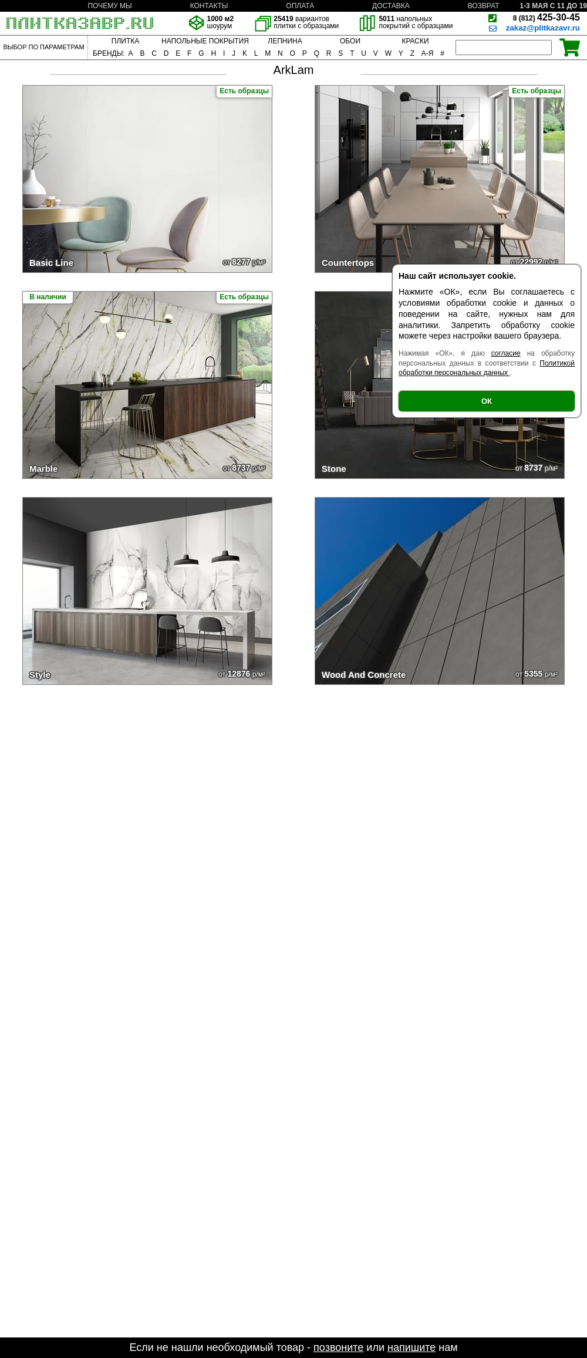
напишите (411, 1347)
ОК (486, 401)
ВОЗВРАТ (484, 6)
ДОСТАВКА (391, 6)
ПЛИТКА (125, 41)
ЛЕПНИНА (285, 41)
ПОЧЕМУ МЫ (109, 6)
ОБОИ (350, 41)
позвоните (338, 1347)
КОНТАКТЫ (209, 6)
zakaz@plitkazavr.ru (543, 27)
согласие (506, 353)
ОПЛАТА (300, 6)
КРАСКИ (415, 41)
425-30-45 (546, 17)
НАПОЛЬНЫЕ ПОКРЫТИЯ (205, 41)
